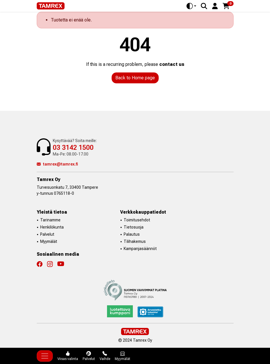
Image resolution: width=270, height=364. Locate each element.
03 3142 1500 (73, 147)
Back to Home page (135, 77)
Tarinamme (50, 220)
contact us (171, 64)
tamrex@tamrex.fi (57, 164)
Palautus (132, 234)
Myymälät (48, 241)
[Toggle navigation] (45, 356)
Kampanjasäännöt (140, 248)
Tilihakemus (135, 241)
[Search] (204, 6)
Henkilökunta (52, 227)
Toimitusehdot (137, 220)
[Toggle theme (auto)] (191, 6)
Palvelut (47, 234)
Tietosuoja (133, 227)
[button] (215, 5)
